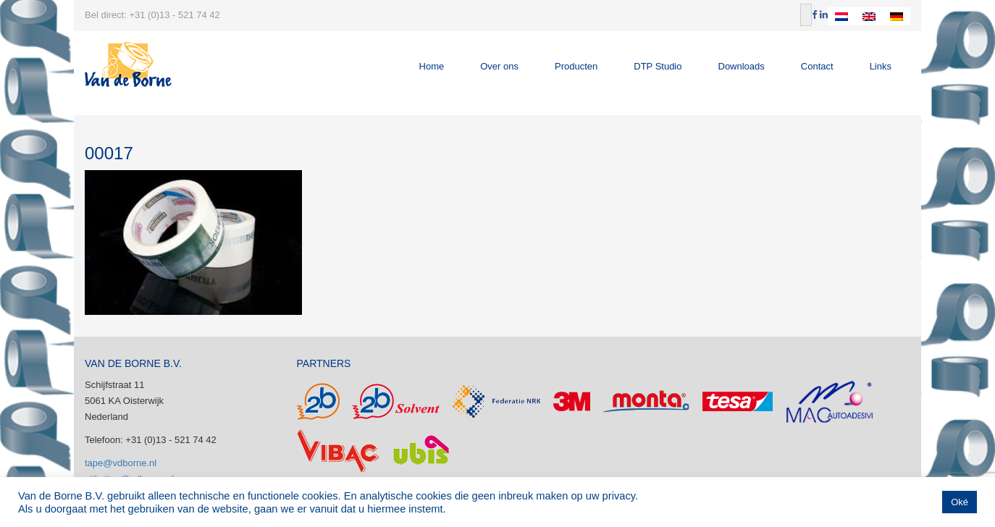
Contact (817, 66)
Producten (576, 66)
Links (880, 66)
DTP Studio (657, 66)
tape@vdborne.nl (120, 463)
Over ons (499, 66)
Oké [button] (959, 502)
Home (432, 66)
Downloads (741, 66)
